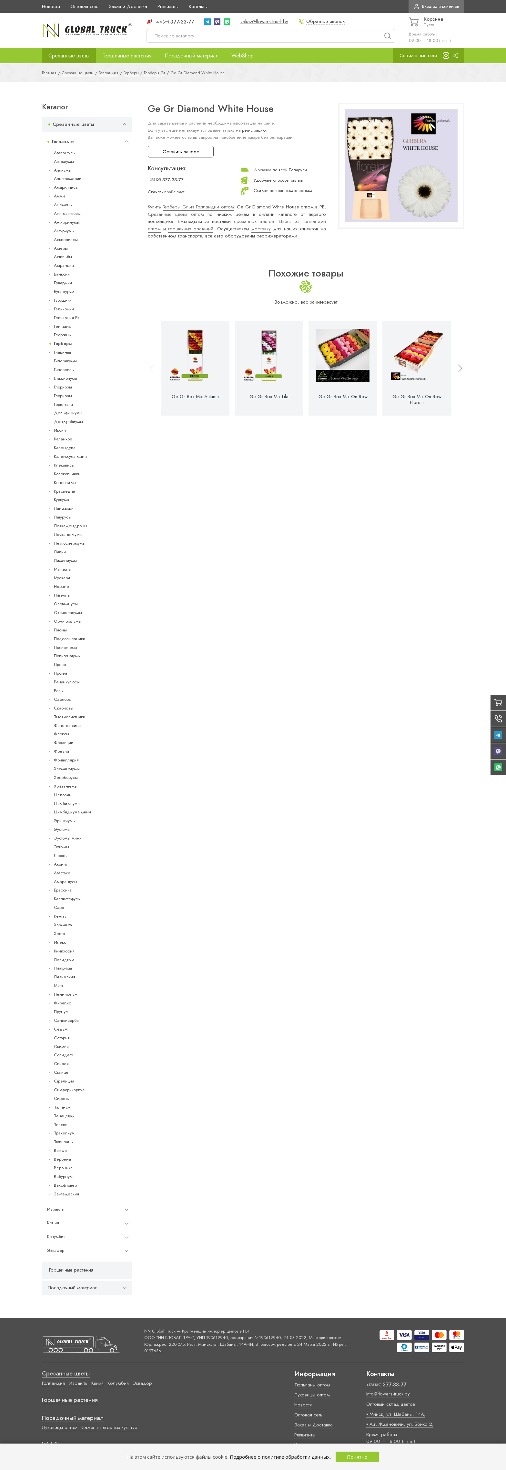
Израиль (55, 1209)
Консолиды (65, 482)
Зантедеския (66, 1194)
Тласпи (60, 1125)
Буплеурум (64, 291)
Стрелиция (64, 1081)
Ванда (60, 1150)
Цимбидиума (67, 803)
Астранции (64, 265)
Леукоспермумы (70, 543)
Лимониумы (65, 561)
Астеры (61, 248)
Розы (59, 691)
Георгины (63, 335)
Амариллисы (66, 187)
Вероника (63, 1168)
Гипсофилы (64, 370)
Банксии (62, 274)
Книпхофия (64, 951)
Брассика (63, 890)
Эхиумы (61, 847)
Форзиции (63, 743)
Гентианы (63, 326)
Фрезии (61, 751)
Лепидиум (64, 960)
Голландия (63, 141)
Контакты (198, 6)
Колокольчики (67, 474)
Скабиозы (63, 708)
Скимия (61, 1046)
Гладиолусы (65, 378)
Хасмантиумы (67, 769)
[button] (457, 368)
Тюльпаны (64, 1142)
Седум (60, 1029)
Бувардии (63, 283)
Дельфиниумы (68, 413)
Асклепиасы (66, 240)
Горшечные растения (127, 55)
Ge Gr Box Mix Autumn (195, 396)
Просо (60, 664)
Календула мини (70, 456)
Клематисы (64, 465)
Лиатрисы (63, 968)
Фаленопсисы (67, 725)
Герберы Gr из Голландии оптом (198, 206)
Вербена (62, 1159)
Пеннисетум (65, 994)
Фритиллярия (66, 760)
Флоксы (61, 734)
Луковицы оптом (59, 1427)
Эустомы (62, 829)
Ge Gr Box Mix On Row (343, 396)
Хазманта (63, 925)
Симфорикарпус (69, 1090)
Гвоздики (63, 300)
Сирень (61, 1098)
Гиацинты (62, 352)
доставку (261, 228)
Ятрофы (60, 855)
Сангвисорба (66, 1020)
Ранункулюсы (67, 682)
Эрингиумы (65, 821)
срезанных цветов (254, 221)
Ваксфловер (65, 1185)
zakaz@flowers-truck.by (264, 21)
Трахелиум (64, 1133)
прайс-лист (174, 192)
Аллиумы (62, 170)
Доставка (262, 170)
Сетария (62, 1038)
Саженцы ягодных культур (109, 1427)
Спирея (61, 1064)
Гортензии (63, 404)
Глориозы (63, 387)
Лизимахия (64, 977)
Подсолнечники (69, 639)
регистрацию (254, 130)
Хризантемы (65, 786)
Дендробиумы (68, 421)
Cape (59, 907)
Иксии (60, 430)
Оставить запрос (181, 151)
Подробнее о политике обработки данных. (280, 1457)
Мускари (62, 578)
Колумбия (56, 1236)
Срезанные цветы (68, 55)
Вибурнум (63, 1176)
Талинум (62, 1107)
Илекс (60, 942)
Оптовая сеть (84, 6)
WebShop (242, 55)
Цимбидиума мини (72, 812)
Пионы (60, 630)
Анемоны (63, 205)
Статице (61, 1072)
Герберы (63, 343)
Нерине (61, 586)
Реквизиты (167, 6)
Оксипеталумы (68, 612)
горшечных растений (190, 228)
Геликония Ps (66, 318)
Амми (59, 196)
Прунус (61, 1012)
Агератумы (64, 161)
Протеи (60, 673)
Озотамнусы (66, 604)
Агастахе (62, 873)
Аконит (60, 864)
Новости (51, 6)
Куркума (61, 500)
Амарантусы (65, 882)
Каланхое (63, 439)
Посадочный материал (191, 55)
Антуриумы (64, 231)
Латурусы (62, 517)
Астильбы (63, 257)
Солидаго (63, 1055)
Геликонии (64, 309)
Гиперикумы (65, 361)
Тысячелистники (69, 717)
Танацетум (64, 1116)
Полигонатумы (67, 656)
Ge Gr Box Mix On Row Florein (416, 399)
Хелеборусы (66, 777)
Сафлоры (63, 699)
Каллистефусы (67, 899)
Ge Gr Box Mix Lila (268, 396)
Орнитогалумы (67, 621)
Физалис (62, 1003)
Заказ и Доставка (128, 6)
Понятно (357, 1457)
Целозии (62, 795)
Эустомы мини (68, 838)
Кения (53, 1223)
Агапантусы (65, 153)
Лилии (60, 552)
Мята (58, 985)
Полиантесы (65, 647)
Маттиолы (62, 569)
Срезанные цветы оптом (176, 214)
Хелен (60, 934)
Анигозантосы (67, 213)
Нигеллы (62, 595)
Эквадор (55, 1250)
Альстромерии (67, 179)
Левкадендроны (70, 526)
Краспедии (64, 491)
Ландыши (64, 508)
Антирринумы (67, 222)
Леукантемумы (68, 534)
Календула (65, 448)
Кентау (60, 916)
